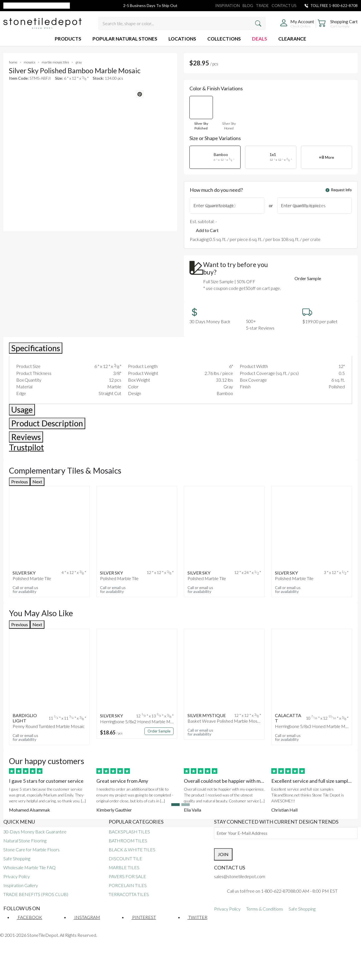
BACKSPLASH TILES (129, 831)
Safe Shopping (16, 858)
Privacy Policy (16, 876)
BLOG (248, 5)
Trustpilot (26, 447)
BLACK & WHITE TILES (132, 849)
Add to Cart (207, 230)
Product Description (47, 423)
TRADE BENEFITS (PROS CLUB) (35, 894)
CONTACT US (284, 5)
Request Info (339, 190)
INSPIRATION (227, 5)
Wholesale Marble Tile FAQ (29, 867)
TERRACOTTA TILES (129, 894)
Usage (22, 409)
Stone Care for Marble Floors (31, 849)
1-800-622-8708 (343, 5)
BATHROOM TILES (128, 840)
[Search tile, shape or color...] (182, 23)
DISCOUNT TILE (125, 858)
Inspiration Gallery (20, 885)
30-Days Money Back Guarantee (34, 831)
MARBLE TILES (124, 867)
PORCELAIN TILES (128, 885)
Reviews (26, 437)
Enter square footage (213, 205)
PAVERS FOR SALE (127, 876)
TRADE (262, 5)
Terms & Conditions (264, 908)
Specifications (35, 348)
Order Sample (307, 278)
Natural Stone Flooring (24, 840)
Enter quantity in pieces (303, 205)
